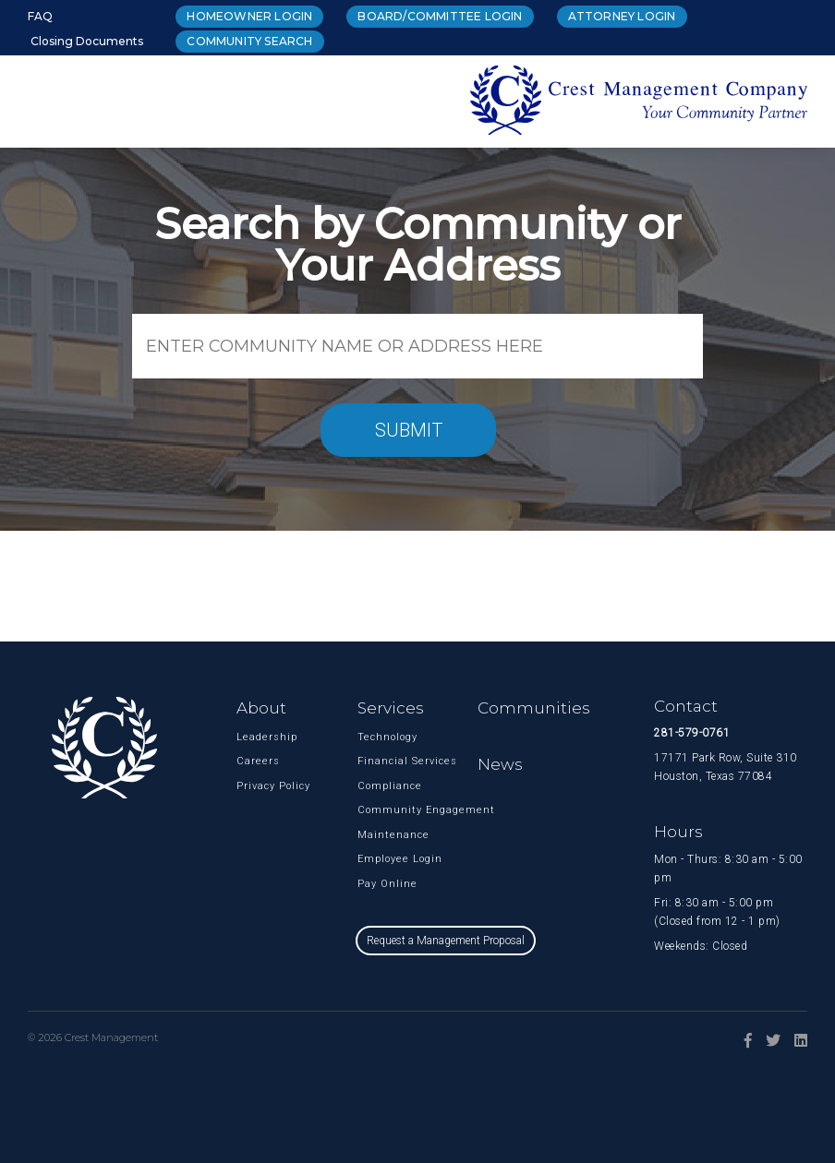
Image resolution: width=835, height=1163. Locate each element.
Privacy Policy (256, 786)
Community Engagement (377, 810)
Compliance (377, 786)
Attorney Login (622, 16)
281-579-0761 (692, 732)
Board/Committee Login (439, 16)
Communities (534, 708)
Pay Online (377, 884)
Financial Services (377, 761)
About (261, 708)
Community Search (249, 41)
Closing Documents (86, 41)
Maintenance (377, 835)
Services (390, 708)
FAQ (40, 16)
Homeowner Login (249, 16)
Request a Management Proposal (446, 940)
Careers (256, 761)
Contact (686, 706)
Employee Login (377, 859)
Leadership (256, 737)
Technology (377, 737)
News (500, 764)
